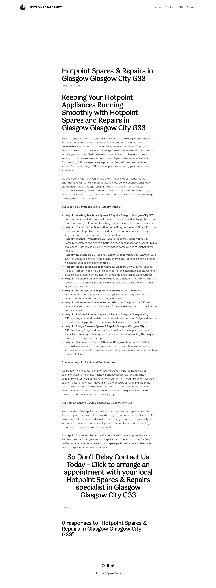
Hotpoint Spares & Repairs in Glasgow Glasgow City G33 (107, 75)
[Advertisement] (108, 38)
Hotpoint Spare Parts (46, 7)
